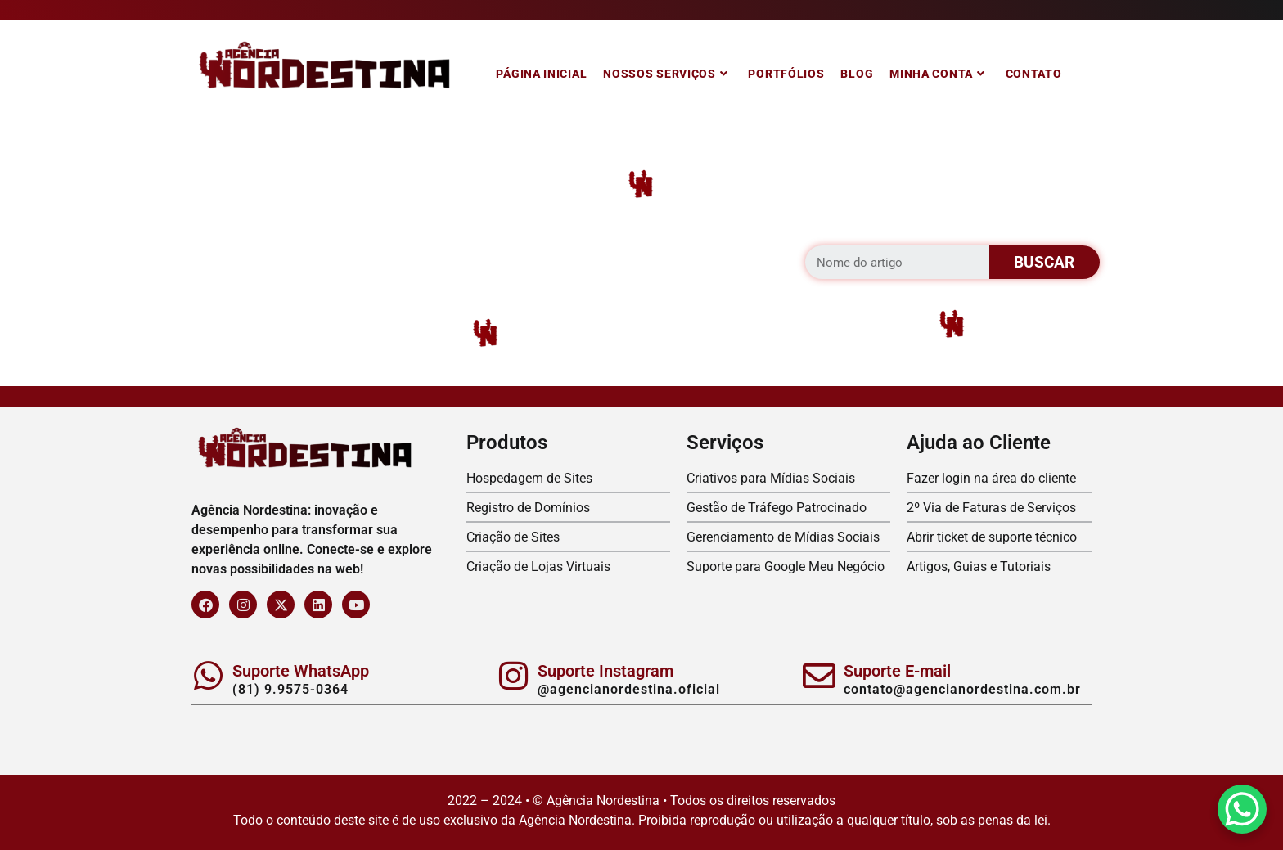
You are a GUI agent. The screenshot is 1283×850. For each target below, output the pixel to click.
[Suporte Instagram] (513, 675)
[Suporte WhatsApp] (207, 675)
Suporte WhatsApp (300, 671)
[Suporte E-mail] (819, 675)
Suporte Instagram (605, 671)
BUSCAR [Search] (1044, 262)
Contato (1034, 73)
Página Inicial (541, 73)
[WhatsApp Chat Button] (1242, 809)
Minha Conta (936, 73)
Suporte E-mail (897, 671)
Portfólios (786, 73)
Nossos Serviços (665, 73)
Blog (856, 73)
